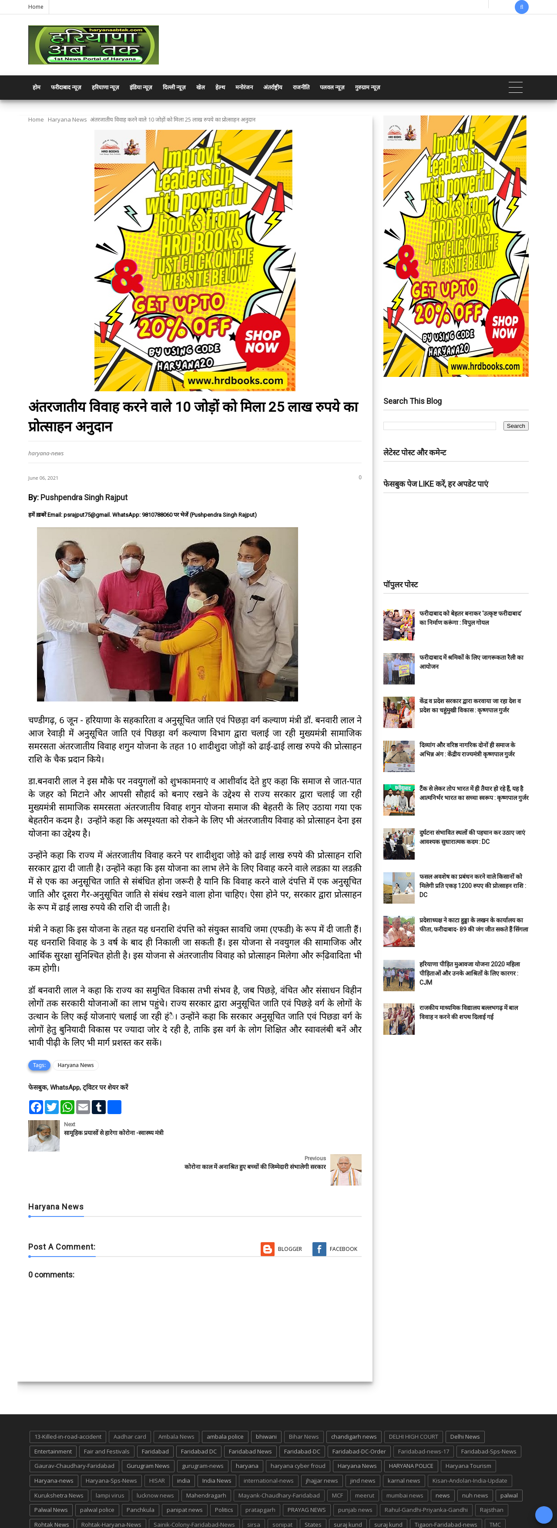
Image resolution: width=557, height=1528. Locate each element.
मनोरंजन (244, 87)
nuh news (475, 1461)
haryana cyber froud (298, 1432)
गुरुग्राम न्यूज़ (367, 87)
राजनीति (301, 87)
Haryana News (67, 119)
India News (217, 1446)
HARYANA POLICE (411, 1432)
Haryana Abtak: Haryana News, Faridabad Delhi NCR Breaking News (111, 1520)
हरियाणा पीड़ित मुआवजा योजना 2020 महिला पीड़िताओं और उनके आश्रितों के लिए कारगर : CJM (469, 973)
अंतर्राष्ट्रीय (272, 87)
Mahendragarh (206, 1461)
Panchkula (140, 1476)
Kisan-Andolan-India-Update (470, 1446)
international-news (269, 1446)
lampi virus (110, 1461)
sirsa (253, 1490)
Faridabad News (250, 1417)
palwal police (97, 1476)
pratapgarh (260, 1476)
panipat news (185, 1476)
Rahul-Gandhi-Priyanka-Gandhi (426, 1476)
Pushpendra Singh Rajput (84, 497)
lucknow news (155, 1461)
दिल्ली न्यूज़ (174, 87)
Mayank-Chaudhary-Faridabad (279, 1461)
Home (36, 6)
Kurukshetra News (59, 1461)
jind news (363, 1446)
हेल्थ (220, 87)
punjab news (355, 1476)
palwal (509, 1461)
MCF (337, 1461)
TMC (495, 1490)
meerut (364, 1461)
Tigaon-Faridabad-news (446, 1490)
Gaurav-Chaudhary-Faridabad (74, 1432)
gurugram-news (203, 1432)
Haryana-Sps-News (111, 1446)
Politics (224, 1476)
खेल (200, 87)
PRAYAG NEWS (307, 1476)
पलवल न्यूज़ (332, 87)
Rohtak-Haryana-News (111, 1490)
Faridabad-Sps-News (489, 1417)
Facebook (343, 1215)
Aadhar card (130, 1402)
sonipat (282, 1490)
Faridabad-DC (302, 1417)
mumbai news (404, 1461)
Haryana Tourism (468, 1432)
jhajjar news (322, 1446)
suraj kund (348, 1490)
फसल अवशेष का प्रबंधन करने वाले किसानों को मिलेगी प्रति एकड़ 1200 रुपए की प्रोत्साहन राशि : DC (472, 885)
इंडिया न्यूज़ (141, 87)
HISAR (157, 1446)
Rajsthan (491, 1476)
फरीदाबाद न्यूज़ (66, 87)
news (443, 1461)
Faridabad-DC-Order (359, 1417)
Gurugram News (148, 1432)
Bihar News (304, 1402)
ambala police (225, 1402)
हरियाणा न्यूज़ (105, 87)
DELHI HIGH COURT (413, 1402)
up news (45, 1505)
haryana (247, 1432)
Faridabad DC (199, 1417)
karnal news (404, 1446)
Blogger (290, 1215)
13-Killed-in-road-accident (67, 1402)
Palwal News (51, 1476)
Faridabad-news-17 (423, 1417)
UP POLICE (82, 1505)
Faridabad (155, 1417)
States (313, 1490)
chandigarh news (354, 1402)
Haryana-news (54, 1446)
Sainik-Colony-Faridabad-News (194, 1490)
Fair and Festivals (107, 1417)
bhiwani (266, 1402)
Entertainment (53, 1417)
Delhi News (465, 1402)
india (183, 1446)
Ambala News (176, 1402)
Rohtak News (51, 1490)
